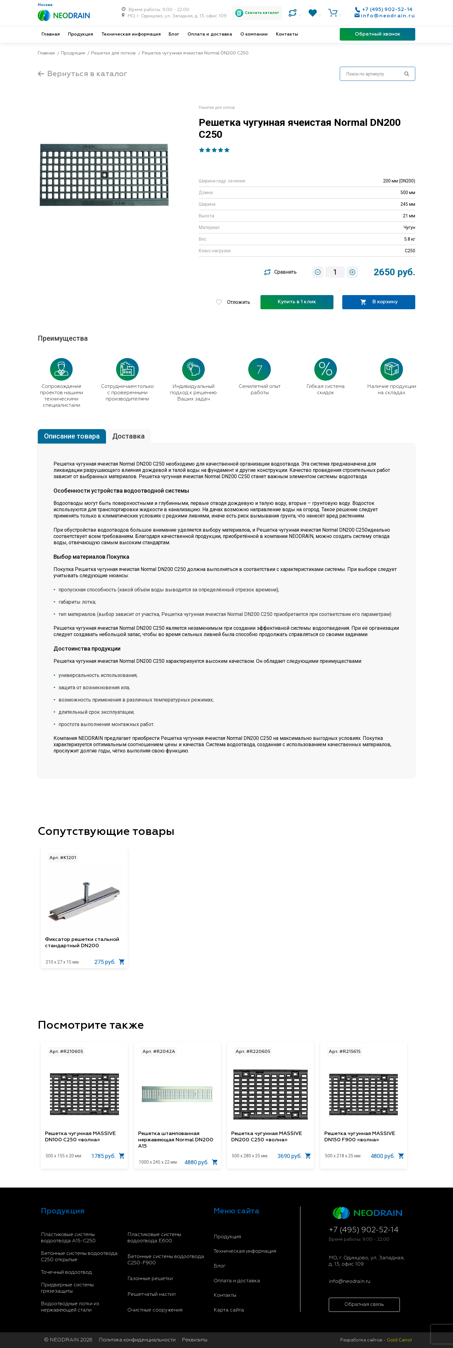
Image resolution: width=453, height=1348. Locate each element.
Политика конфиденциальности (137, 1340)
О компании (254, 34)
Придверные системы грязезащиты (67, 1288)
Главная (51, 34)
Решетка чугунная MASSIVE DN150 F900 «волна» (359, 1137)
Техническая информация (131, 34)
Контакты (287, 34)
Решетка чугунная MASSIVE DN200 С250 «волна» (266, 1137)
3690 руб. (294, 1156)
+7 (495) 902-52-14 (387, 9)
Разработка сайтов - (376, 1340)
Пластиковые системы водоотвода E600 (154, 1238)
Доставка (128, 436)
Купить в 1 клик (297, 302)
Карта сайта (229, 1310)
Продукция (80, 34)
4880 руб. (201, 1162)
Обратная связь (364, 1304)
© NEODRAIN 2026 (68, 1340)
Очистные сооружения (154, 1310)
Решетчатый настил (151, 1294)
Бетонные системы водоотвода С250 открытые (79, 1256)
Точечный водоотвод (66, 1272)
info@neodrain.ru (388, 16)
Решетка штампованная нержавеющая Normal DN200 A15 (175, 1140)
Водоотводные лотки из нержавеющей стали (70, 1307)
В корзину (379, 302)
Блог (174, 34)
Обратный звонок (377, 34)
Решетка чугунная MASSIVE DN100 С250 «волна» (80, 1137)
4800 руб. (387, 1156)
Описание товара (72, 436)
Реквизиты (194, 1340)
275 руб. (109, 962)
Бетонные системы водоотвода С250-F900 (165, 1260)
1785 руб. (108, 1156)
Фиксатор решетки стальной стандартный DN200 (82, 942)
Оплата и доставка (209, 34)
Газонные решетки (150, 1278)
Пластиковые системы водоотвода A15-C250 (68, 1238)
